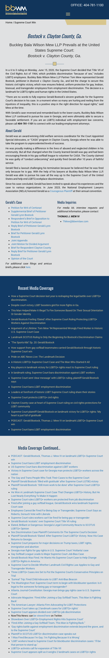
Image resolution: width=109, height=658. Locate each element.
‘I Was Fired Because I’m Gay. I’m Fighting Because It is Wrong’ (45, 637)
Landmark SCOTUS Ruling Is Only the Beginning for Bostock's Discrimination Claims (56, 337)
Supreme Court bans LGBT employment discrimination (41, 386)
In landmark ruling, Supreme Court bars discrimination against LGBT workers (53, 372)
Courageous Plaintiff (61, 191)
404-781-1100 (87, 5)
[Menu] (68, 14)
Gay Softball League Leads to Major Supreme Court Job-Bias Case (47, 554)
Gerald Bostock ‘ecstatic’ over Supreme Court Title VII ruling (43, 521)
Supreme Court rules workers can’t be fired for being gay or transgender (50, 517)
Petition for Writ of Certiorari (26, 207)
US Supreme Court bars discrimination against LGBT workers (44, 466)
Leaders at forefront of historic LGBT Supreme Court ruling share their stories (53, 392)
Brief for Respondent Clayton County (31, 247)
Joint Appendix (19, 240)
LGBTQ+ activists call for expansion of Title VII (36, 648)
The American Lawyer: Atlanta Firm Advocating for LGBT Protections (48, 604)
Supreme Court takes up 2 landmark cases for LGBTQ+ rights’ (44, 608)
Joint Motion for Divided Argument (30, 244)
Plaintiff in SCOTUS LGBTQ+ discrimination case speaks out (43, 633)
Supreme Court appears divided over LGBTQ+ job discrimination (46, 612)
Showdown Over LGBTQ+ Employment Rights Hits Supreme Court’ (47, 619)
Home (9, 22)
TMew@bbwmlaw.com (75, 221)
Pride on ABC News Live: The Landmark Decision (38, 356)
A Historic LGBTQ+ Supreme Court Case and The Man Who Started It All (50, 362)
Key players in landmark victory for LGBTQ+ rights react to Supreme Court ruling (54, 367)
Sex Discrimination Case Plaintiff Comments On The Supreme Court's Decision (54, 532)
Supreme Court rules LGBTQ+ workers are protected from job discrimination (52, 499)
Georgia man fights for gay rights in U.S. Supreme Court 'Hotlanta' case (50, 550)
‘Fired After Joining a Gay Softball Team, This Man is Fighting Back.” (48, 622)
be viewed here (42, 615)
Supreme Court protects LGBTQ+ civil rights (35, 397)
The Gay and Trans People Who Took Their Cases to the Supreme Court (50, 477)
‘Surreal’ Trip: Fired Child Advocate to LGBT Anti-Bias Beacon (44, 579)
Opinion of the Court (22, 258)
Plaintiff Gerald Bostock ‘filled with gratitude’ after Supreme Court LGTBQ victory (54, 481)
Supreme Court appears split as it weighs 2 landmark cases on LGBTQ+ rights (53, 651)
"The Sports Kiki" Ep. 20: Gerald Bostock (32, 342)
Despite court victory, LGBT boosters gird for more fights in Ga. (45, 305)
